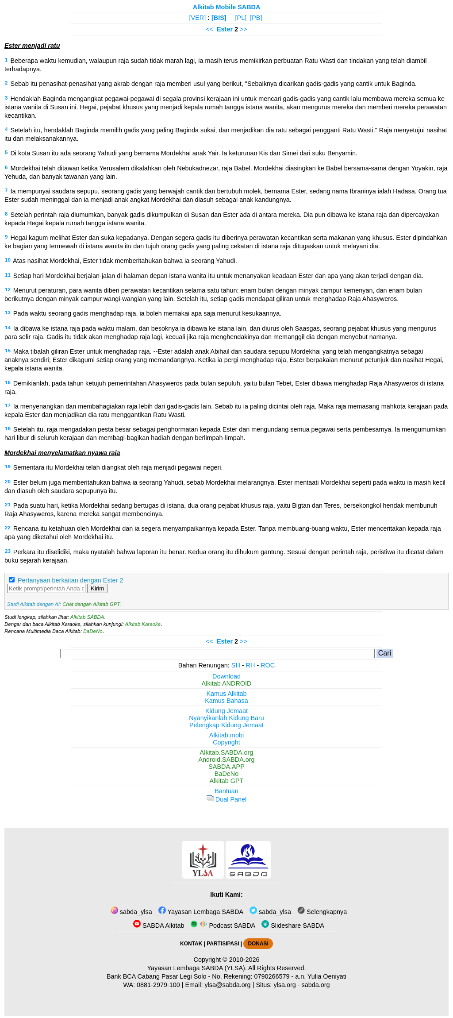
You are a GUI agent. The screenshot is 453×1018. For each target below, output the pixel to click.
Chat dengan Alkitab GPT (91, 604)
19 (8, 466)
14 (8, 327)
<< (209, 29)
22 (8, 527)
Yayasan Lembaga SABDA (200, 911)
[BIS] (218, 17)
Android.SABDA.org (226, 759)
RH (250, 665)
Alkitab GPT (227, 780)
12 (8, 289)
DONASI (258, 944)
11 (8, 275)
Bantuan (226, 790)
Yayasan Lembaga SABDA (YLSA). (197, 968)
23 (8, 551)
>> (243, 29)
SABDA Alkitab (158, 925)
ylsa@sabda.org (227, 984)
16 (8, 382)
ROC (268, 665)
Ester (225, 29)
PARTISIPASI (223, 944)
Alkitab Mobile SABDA (227, 7)
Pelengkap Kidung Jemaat (226, 725)
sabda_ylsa (131, 911)
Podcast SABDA (222, 925)
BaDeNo (93, 631)
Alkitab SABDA (87, 617)
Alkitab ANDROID (227, 683)
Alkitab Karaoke (143, 624)
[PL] (241, 17)
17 (8, 405)
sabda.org (316, 984)
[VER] (197, 17)
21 (8, 504)
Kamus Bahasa (226, 700)
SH (235, 665)
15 (8, 350)
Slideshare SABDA (292, 925)
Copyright (226, 742)
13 (8, 312)
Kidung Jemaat (226, 710)
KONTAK (191, 944)
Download (226, 676)
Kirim (97, 588)
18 (8, 428)
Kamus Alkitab (226, 693)
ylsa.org (284, 984)
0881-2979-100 (158, 984)
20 (8, 481)
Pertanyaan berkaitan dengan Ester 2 (70, 580)
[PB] (256, 17)
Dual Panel (226, 799)
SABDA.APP (226, 766)
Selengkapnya (322, 911)
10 (8, 259)
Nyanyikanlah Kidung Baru (226, 717)
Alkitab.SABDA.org (226, 752)
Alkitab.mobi (226, 735)
